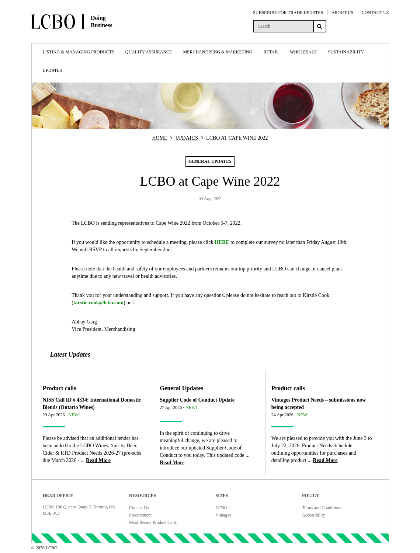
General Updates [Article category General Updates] (181, 388)
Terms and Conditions (321, 507)
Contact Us (139, 507)
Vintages (223, 515)
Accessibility (313, 515)
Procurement (140, 515)
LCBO (222, 507)
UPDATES (187, 138)
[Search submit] (319, 26)
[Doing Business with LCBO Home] (90, 36)
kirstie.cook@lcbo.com (98, 302)
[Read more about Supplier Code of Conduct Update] (172, 462)
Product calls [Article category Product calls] (59, 388)
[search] (283, 26)
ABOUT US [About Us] (342, 12)
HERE (222, 242)
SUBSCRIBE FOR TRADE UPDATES (288, 12)
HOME (159, 138)
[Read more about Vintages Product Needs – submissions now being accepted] (325, 460)
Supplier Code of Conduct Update (197, 400)
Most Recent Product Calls (153, 522)
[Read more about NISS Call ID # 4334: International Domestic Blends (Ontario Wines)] (98, 460)
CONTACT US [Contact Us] (375, 12)
